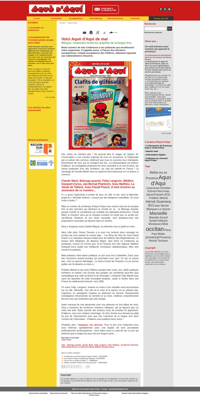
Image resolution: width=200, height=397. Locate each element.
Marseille (154, 206)
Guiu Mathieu (110, 345)
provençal (164, 221)
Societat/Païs (56, 18)
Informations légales (155, 154)
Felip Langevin (98, 345)
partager (113, 32)
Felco (167, 185)
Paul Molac (152, 221)
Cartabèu (32, 22)
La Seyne (163, 201)
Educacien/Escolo (115, 18)
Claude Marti (86, 345)
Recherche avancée (152, 32)
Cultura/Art (135, 18)
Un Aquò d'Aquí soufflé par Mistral (76, 358)
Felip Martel (154, 188)
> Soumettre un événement (40, 27)
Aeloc (154, 171)
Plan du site (87, 393)
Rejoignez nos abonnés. (90, 325)
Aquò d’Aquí (72, 23)
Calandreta (165, 182)
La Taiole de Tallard (80, 347)
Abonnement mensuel (63, 393)
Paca (166, 217)
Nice (164, 212)
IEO (151, 198)
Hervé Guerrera (158, 195)
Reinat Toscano (160, 226)
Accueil (36, 18)
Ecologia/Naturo (76, 18)
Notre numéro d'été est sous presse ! (77, 362)
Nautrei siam (151, 151)
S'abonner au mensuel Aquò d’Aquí (156, 159)
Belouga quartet (73, 345)
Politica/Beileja (95, 18)
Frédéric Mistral (161, 191)
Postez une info (161, 18)
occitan (155, 217)
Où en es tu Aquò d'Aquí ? (73, 360)
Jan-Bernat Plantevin (124, 345)
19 (87, 366)
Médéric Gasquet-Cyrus (98, 347)
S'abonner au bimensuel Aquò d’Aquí (77, 356)
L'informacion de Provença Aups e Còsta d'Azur (158, 147)
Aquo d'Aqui (158, 178)
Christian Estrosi (155, 185)
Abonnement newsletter (39, 393)
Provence (154, 224)
